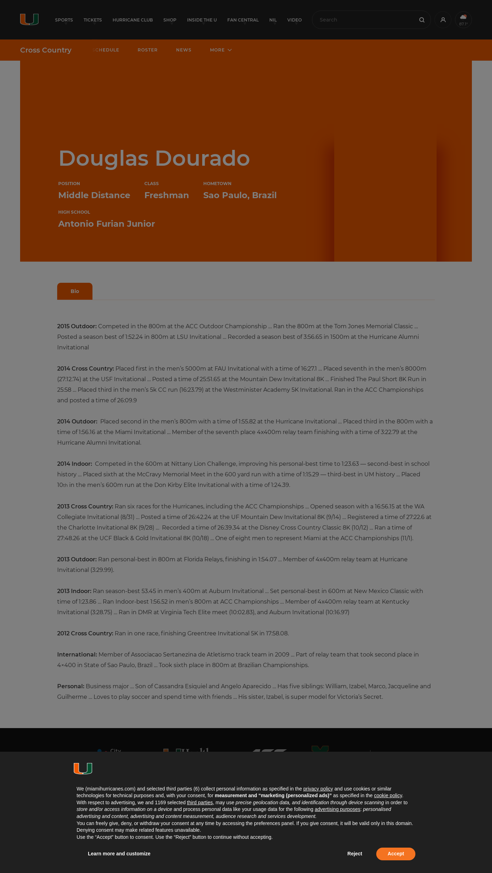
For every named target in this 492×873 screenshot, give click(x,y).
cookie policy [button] (388, 795)
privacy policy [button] (318, 789)
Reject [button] (354, 853)
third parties (200, 802)
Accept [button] (396, 853)
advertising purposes (337, 809)
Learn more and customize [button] (119, 853)
